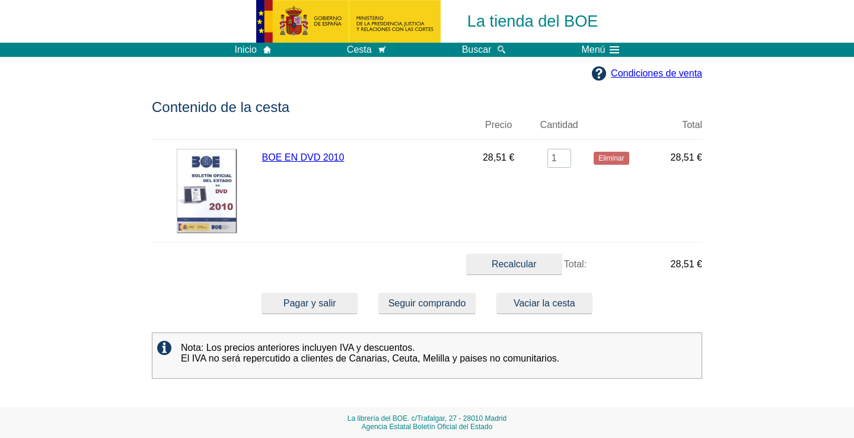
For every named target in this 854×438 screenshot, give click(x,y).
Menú (600, 50)
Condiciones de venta (656, 73)
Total (692, 125)
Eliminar (611, 130)
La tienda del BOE (532, 21)
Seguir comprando (427, 303)
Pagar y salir (309, 303)
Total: (527, 264)
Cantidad (559, 125)
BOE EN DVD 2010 (303, 157)
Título (364, 130)
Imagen (207, 130)
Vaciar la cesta (544, 303)
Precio (498, 125)
